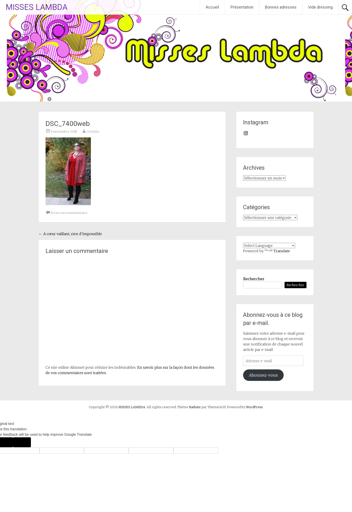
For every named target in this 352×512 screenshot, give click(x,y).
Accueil (212, 7)
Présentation (241, 7)
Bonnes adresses (281, 7)
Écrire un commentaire (69, 213)
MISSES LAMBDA (36, 7)
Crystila (93, 132)
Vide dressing (320, 7)
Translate (277, 251)
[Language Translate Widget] (269, 245)
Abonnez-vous (263, 375)
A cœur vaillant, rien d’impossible (70, 234)
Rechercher (253, 279)
